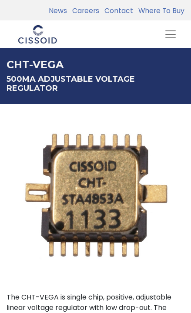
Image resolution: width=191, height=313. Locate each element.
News (58, 11)
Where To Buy (159, 11)
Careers (84, 11)
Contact (117, 11)
